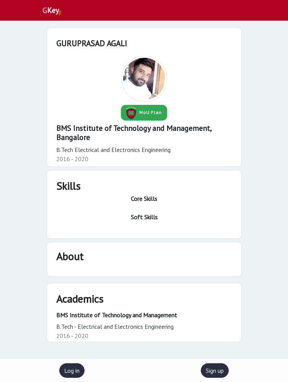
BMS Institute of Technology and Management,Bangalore (134, 132)
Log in (72, 370)
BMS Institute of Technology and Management (116, 315)
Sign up (215, 370)
